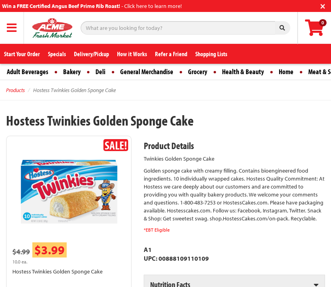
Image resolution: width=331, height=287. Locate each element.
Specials (57, 54)
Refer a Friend (171, 54)
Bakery (72, 71)
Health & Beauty (243, 71)
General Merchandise (146, 71)
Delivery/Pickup (91, 54)
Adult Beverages (27, 71)
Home (286, 71)
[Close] (322, 5)
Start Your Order (22, 54)
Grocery (197, 71)
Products (15, 90)
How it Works (132, 54)
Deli (100, 71)
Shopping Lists (211, 54)
